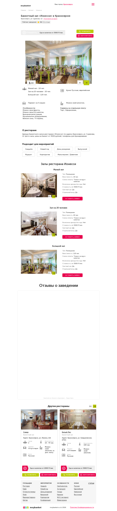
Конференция (45, 500)
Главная (23, 10)
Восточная (78, 495)
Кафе (25, 489)
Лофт (25, 495)
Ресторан (26, 486)
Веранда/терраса (29, 497)
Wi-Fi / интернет (63, 497)
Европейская (78, 489)
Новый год (44, 149)
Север (26, 432)
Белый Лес (66, 432)
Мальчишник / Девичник (68, 154)
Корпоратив (45, 154)
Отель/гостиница (29, 492)
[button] (80, 82)
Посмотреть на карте (50, 19)
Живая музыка (62, 500)
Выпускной (82, 149)
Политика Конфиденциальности (82, 507)
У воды (59, 492)
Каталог (31, 10)
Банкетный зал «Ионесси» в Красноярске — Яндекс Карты (58, 398)
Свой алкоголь (62, 486)
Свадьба (28, 149)
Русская (77, 486)
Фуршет (28, 154)
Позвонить (86, 31)
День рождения (63, 149)
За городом (61, 489)
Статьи (91, 483)
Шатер (25, 500)
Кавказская (78, 492)
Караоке (60, 495)
